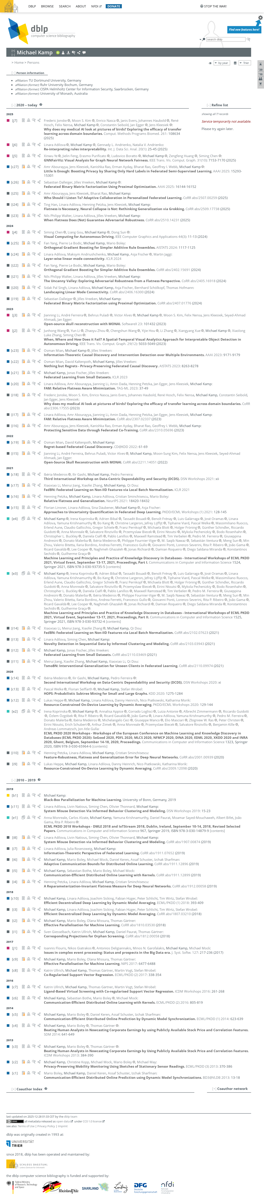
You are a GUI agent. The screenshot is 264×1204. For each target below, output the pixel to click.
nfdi (94, 6)
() (127, 149)
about (81, 6)
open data (63, 1121)
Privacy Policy (46, 1126)
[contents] (113, 566)
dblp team (70, 1116)
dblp (32, 6)
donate (113, 6)
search (65, 6)
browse (47, 6)
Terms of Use (26, 1126)
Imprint (63, 1126)
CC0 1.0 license (92, 1121)
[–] (14, 72)
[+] (214, 1088)
